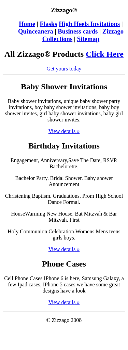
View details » (64, 131)
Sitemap (88, 38)
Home (27, 23)
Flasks (48, 23)
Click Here (105, 54)
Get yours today (63, 69)
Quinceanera (35, 31)
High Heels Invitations (89, 23)
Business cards (78, 31)
